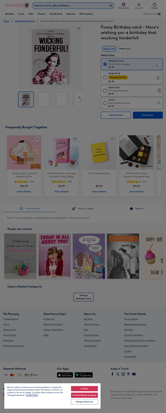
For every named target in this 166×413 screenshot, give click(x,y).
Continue (84, 389)
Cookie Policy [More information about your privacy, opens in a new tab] (31, 395)
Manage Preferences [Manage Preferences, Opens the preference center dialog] (84, 402)
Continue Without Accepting (84, 395)
